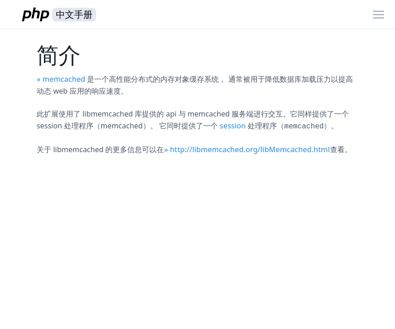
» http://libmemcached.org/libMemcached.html (247, 149)
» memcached (61, 79)
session (233, 126)
